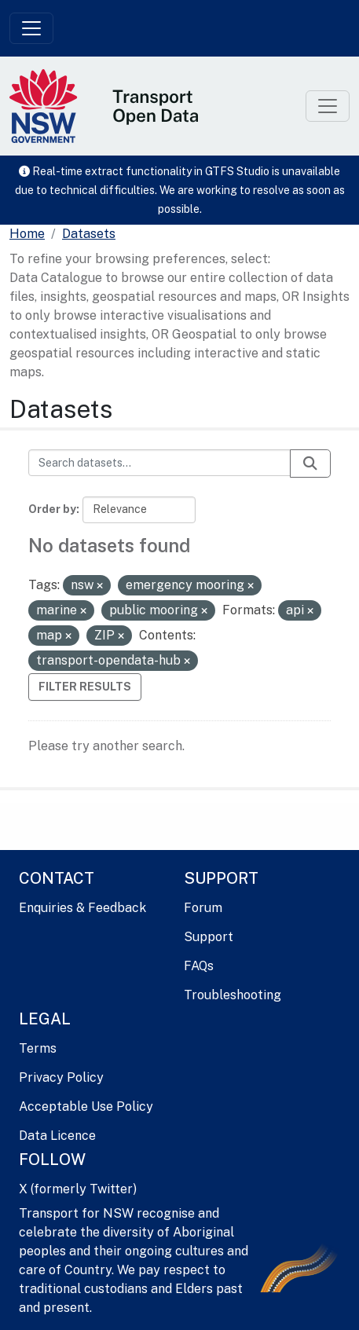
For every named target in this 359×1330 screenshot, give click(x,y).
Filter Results (84, 686)
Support (208, 936)
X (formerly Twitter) (78, 1189)
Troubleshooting (232, 994)
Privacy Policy (61, 1077)
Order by (52, 509)
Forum (203, 907)
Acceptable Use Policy (86, 1106)
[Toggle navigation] (31, 28)
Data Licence (57, 1135)
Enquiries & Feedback (82, 907)
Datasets (88, 233)
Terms (38, 1048)
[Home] (27, 234)
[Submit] (310, 463)
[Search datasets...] (159, 462)
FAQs (199, 965)
